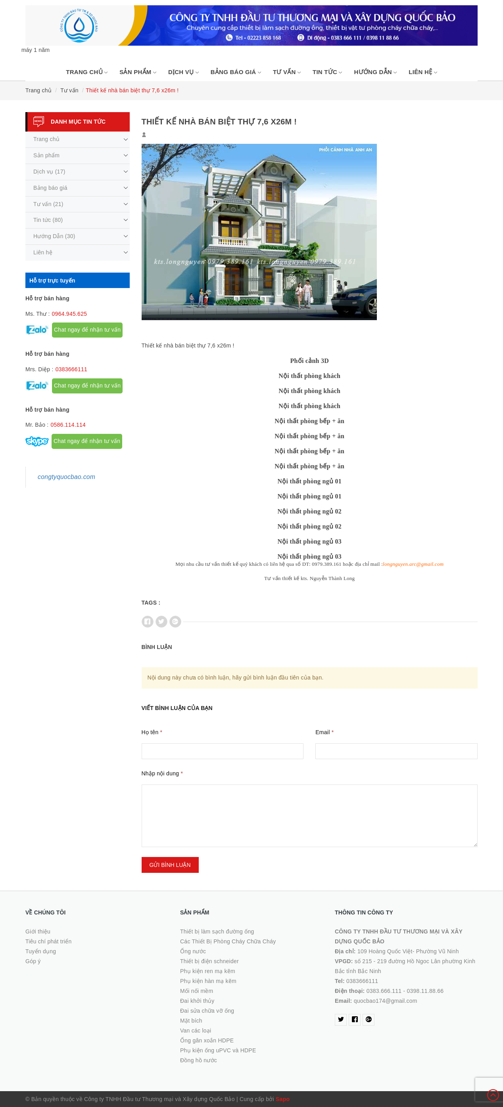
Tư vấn (287, 72)
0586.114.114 (68, 425)
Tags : (151, 602)
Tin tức (327, 72)
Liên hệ (423, 72)
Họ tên (152, 732)
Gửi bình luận (170, 865)
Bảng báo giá (236, 72)
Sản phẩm (137, 72)
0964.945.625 (69, 314)
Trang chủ (87, 72)
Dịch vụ (183, 72)
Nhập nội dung (162, 773)
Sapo (283, 1099)
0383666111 (71, 369)
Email (324, 732)
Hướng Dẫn (375, 72)
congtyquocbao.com (66, 476)
